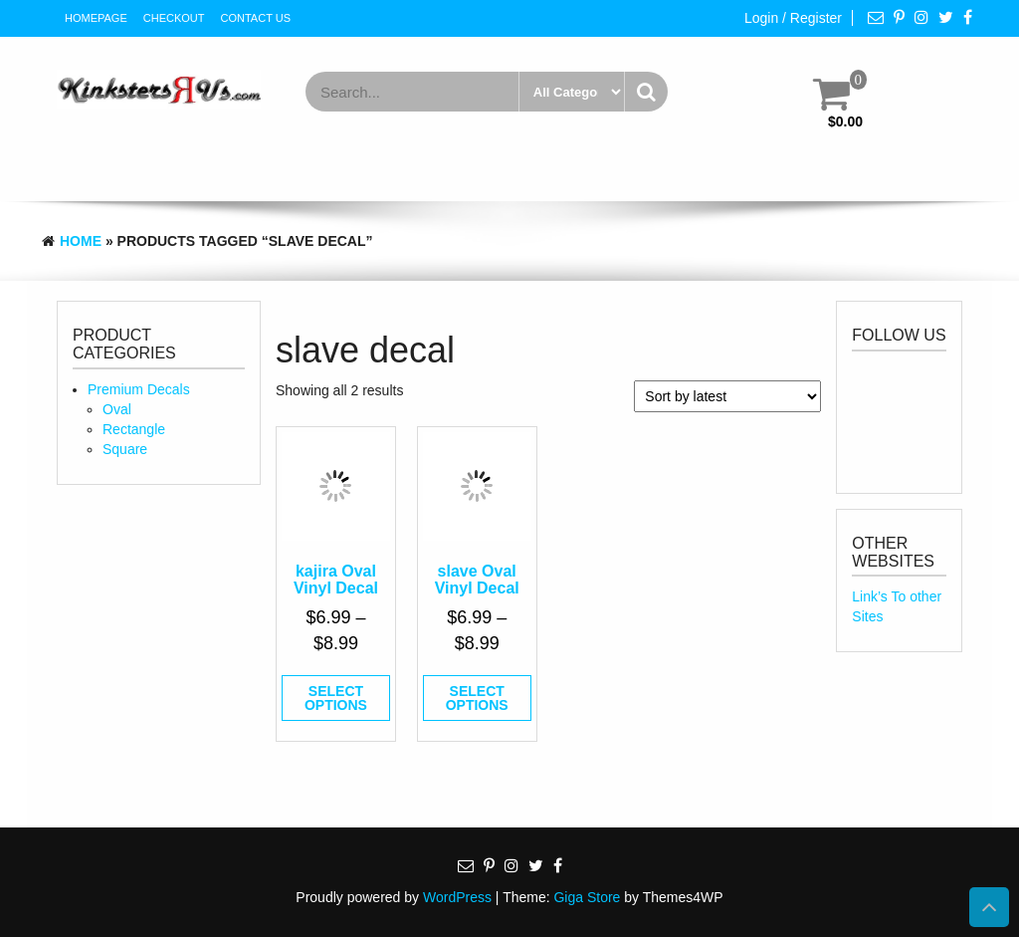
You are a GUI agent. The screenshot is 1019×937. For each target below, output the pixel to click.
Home (81, 241)
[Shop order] (727, 396)
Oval (116, 409)
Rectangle (133, 429)
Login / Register (793, 18)
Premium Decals (139, 389)
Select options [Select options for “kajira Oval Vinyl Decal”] (336, 698)
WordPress (457, 897)
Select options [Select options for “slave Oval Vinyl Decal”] (477, 698)
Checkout (174, 18)
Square (124, 449)
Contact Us (256, 18)
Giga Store (586, 897)
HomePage (96, 18)
